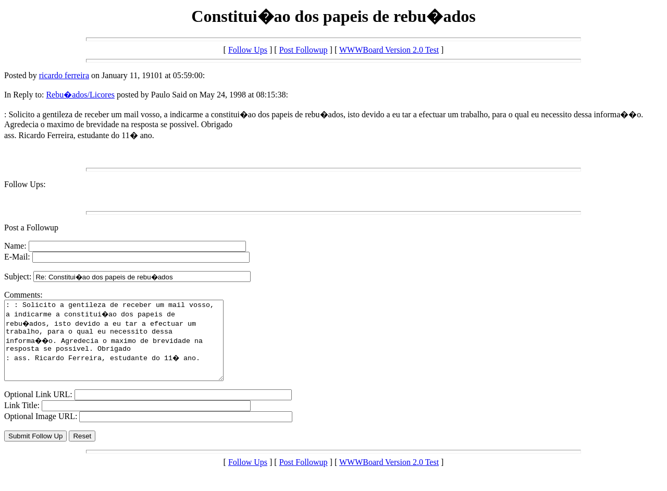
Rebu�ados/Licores (80, 94)
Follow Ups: (25, 184)
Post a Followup (31, 227)
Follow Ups (247, 49)
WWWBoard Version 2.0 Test (389, 49)
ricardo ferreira (64, 75)
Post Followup (303, 49)
